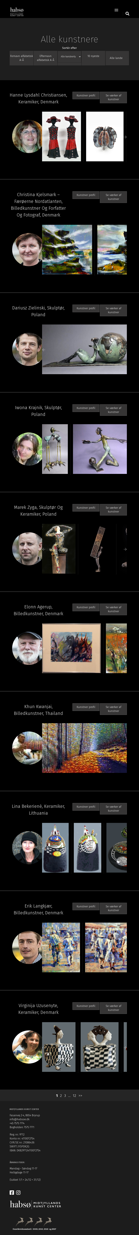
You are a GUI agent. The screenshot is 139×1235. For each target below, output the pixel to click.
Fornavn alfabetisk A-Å (21, 58)
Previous (43, 138)
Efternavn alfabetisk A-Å (45, 58)
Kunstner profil (86, 96)
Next (125, 138)
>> (80, 1097)
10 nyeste (93, 56)
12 (74, 1097)
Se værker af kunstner (113, 98)
